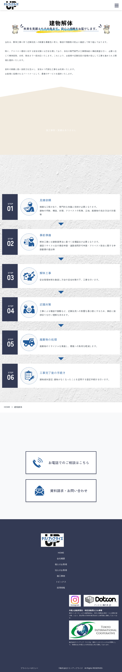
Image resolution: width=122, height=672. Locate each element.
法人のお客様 (61, 570)
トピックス (61, 582)
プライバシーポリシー (29, 668)
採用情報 (61, 588)
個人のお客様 (61, 564)
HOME (61, 553)
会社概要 (61, 558)
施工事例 (61, 576)
